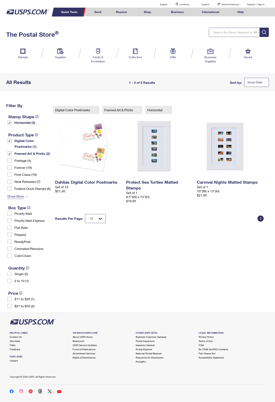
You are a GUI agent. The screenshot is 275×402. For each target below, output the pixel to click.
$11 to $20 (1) (24, 299)
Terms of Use (205, 341)
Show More (15, 196)
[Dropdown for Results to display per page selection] (95, 218)
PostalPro (141, 361)
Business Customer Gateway (151, 337)
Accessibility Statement (211, 357)
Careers (14, 360)
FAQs (12, 345)
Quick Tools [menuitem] (69, 12)
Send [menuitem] (97, 12)
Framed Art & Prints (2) (32, 153)
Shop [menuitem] (147, 12)
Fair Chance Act (207, 353)
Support (205, 4)
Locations (184, 4)
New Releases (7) (27, 181)
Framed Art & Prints (119, 110)
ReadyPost (22, 242)
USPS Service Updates (85, 345)
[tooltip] (37, 116)
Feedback (15, 349)
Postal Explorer (144, 349)
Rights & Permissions (84, 357)
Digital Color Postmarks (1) (25, 143)
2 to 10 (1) (21, 281)
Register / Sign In (255, 4)
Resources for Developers (149, 357)
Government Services (84, 353)
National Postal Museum (149, 353)
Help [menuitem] (240, 12)
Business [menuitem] (177, 12)
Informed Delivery (230, 4)
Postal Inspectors (145, 341)
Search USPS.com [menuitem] (259, 12)
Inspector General (145, 345)
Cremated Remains (28, 249)
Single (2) (21, 274)
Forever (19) (23, 167)
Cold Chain (22, 256)
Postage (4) (22, 160)
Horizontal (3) (24, 122)
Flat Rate (21, 227)
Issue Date (255, 82)
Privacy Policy (206, 337)
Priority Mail (23, 213)
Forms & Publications (84, 349)
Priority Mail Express (29, 220)
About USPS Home (83, 337)
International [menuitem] (210, 12)
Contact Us (16, 337)
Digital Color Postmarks (73, 110)
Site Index (15, 341)
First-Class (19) (25, 174)
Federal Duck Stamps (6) (32, 188)
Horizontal (155, 110)
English (159, 4)
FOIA (201, 345)
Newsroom (78, 341)
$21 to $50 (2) (24, 306)
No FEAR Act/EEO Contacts (213, 349)
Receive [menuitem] (121, 12)
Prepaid (20, 234)
